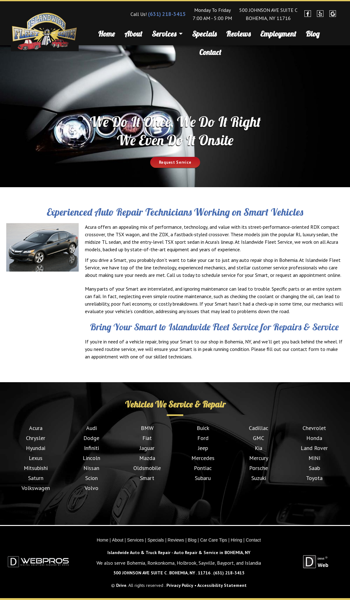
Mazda (147, 458)
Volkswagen (36, 488)
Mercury (258, 458)
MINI (314, 458)
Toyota (314, 478)
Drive (121, 585)
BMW (147, 428)
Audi (91, 428)
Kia (258, 448)
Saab (314, 468)
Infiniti (91, 448)
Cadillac (258, 428)
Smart (147, 478)
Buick (203, 428)
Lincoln (91, 458)
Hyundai (35, 448)
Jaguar (147, 448)
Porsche (258, 468)
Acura (35, 428)
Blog (313, 33)
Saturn (35, 478)
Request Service (175, 162)
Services (167, 34)
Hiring (236, 540)
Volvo (91, 488)
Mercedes (202, 458)
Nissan (91, 468)
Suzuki (258, 478)
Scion (91, 478)
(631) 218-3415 (167, 14)
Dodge (91, 438)
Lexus (35, 458)
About (133, 33)
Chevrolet (314, 428)
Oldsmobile (147, 468)
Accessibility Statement (222, 585)
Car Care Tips (213, 540)
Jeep (203, 448)
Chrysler (35, 438)
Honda (314, 438)
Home (106, 33)
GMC (258, 438)
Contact (210, 52)
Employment (278, 33)
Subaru (203, 478)
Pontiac (203, 468)
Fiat (147, 438)
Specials (204, 33)
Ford (203, 438)
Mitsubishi (36, 468)
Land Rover (314, 448)
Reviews (238, 33)
